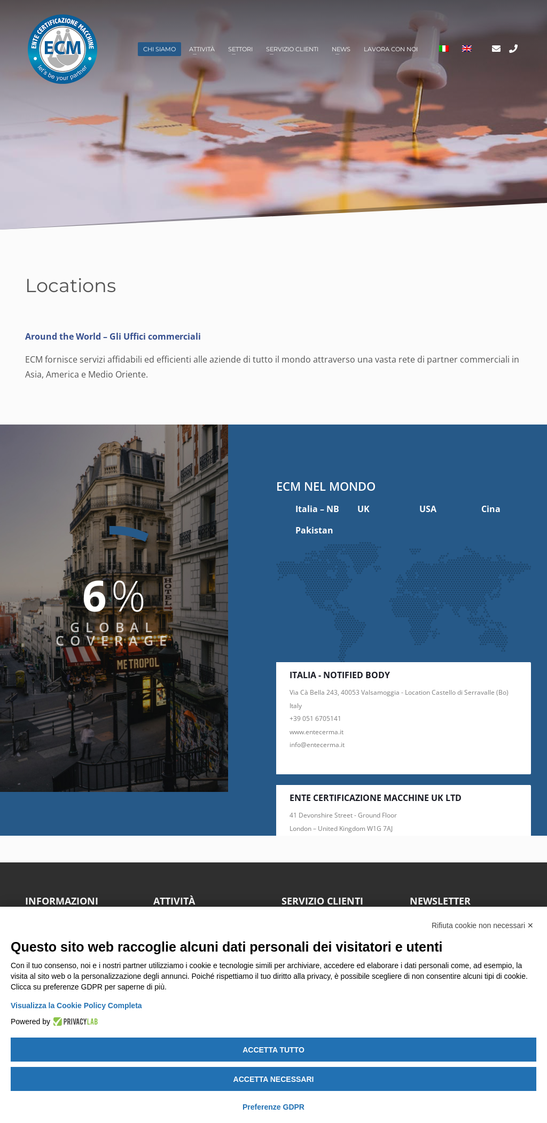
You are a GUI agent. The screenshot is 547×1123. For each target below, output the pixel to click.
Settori (240, 49)
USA (427, 509)
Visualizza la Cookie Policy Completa (76, 1005)
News (341, 49)
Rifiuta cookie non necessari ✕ (483, 925)
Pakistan (314, 530)
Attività (202, 49)
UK (363, 509)
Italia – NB (317, 509)
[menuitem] (444, 49)
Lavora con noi (391, 49)
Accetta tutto (273, 1050)
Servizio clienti (292, 49)
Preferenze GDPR (273, 1107)
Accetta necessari (273, 1079)
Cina (491, 509)
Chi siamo (159, 49)
